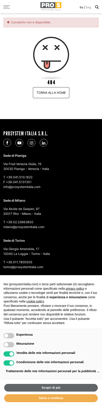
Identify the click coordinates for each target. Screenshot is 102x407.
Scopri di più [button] (51, 387)
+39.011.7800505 (19, 262)
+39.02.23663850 (19, 222)
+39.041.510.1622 (19, 177)
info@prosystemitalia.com (21, 187)
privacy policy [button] (75, 288)
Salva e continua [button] (51, 398)
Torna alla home (51, 92)
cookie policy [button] (35, 301)
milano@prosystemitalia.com (23, 227)
